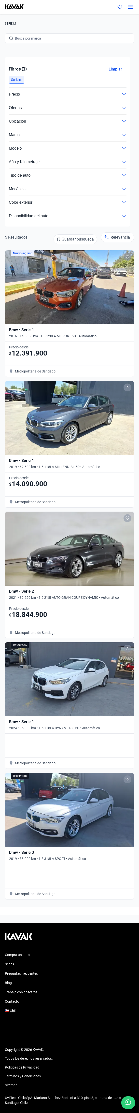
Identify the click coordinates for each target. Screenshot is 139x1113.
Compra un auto (17, 955)
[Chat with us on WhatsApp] (128, 1102)
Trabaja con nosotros (21, 992)
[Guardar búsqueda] (75, 239)
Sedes (9, 964)
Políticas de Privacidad (22, 1067)
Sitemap (11, 1085)
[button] (16, 80)
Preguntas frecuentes (21, 973)
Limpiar (115, 69)
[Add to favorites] (127, 257)
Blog (8, 983)
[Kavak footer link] (18, 939)
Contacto (12, 1001)
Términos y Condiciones (23, 1076)
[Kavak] (12, 6)
